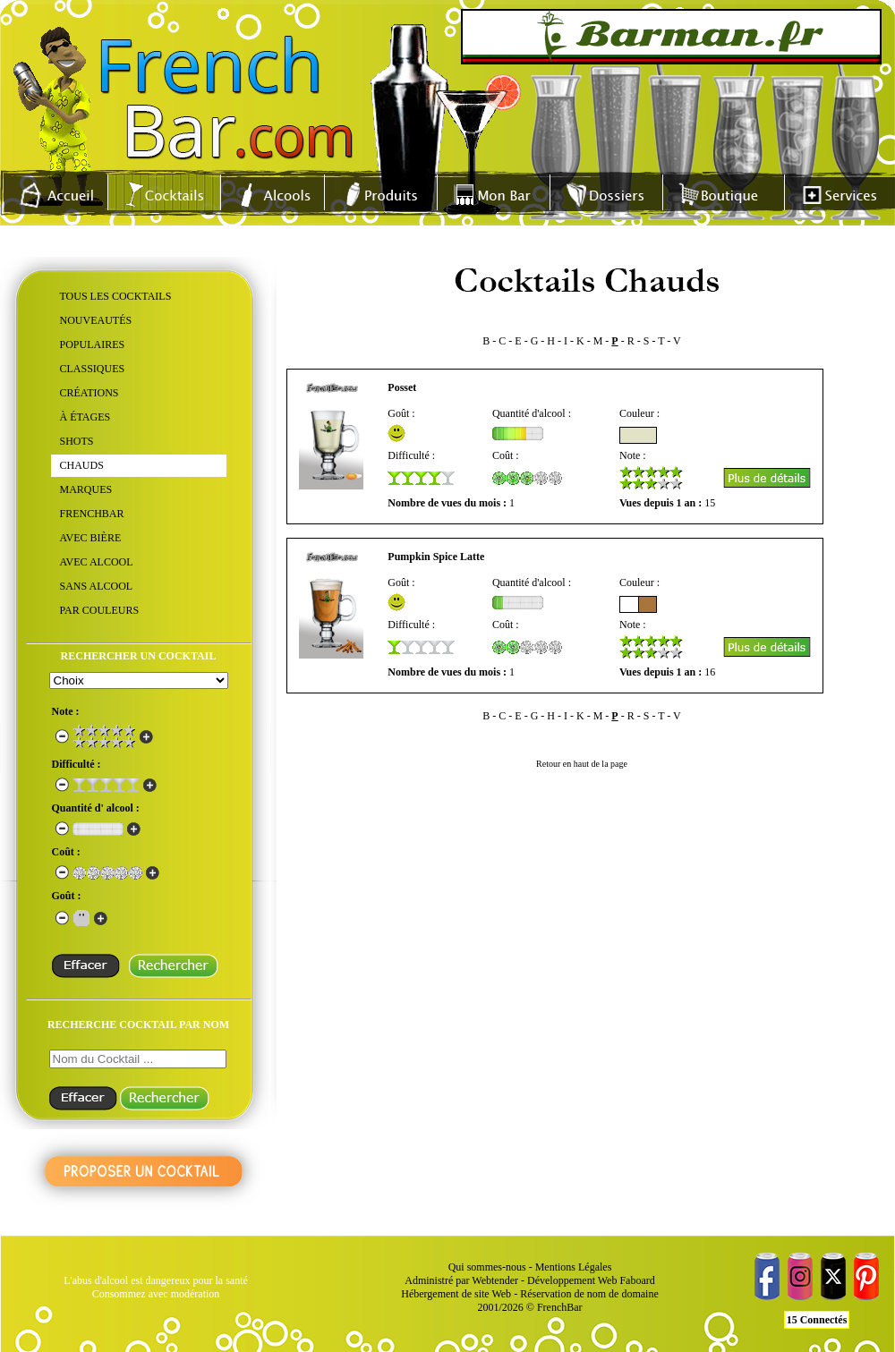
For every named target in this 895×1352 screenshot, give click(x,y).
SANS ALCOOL (96, 586)
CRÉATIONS (89, 393)
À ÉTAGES (85, 417)
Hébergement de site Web (456, 1294)
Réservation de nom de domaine (589, 1294)
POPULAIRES (92, 344)
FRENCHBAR (92, 513)
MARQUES (86, 489)
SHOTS (77, 441)
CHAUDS (82, 465)
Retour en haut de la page (581, 764)
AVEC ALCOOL (96, 562)
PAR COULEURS (100, 610)
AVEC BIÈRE (91, 537)
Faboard (636, 1280)
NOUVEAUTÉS (96, 320)
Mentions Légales (573, 1267)
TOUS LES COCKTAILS (116, 296)
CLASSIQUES (92, 368)
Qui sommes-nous (487, 1267)
